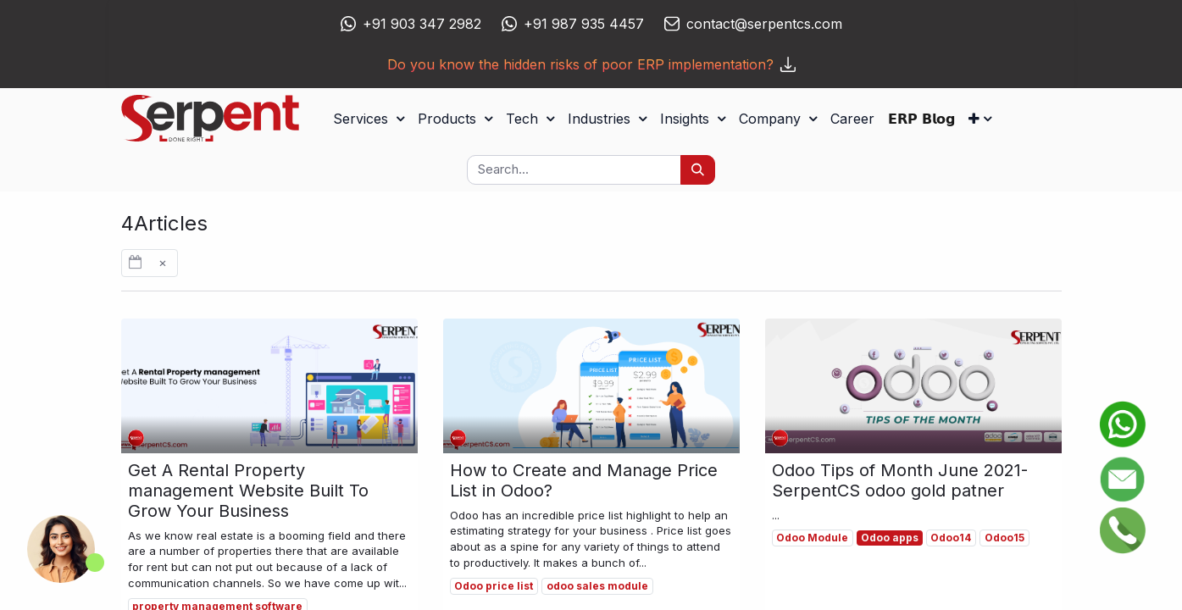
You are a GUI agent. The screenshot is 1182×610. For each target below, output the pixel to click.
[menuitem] (852, 119)
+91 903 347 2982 (422, 23)
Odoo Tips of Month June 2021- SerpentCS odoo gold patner (900, 480)
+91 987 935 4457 (584, 23)
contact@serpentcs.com (764, 23)
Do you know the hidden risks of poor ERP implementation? (591, 64)
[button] (980, 119)
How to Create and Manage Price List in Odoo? (584, 480)
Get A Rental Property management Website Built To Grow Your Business (248, 490)
